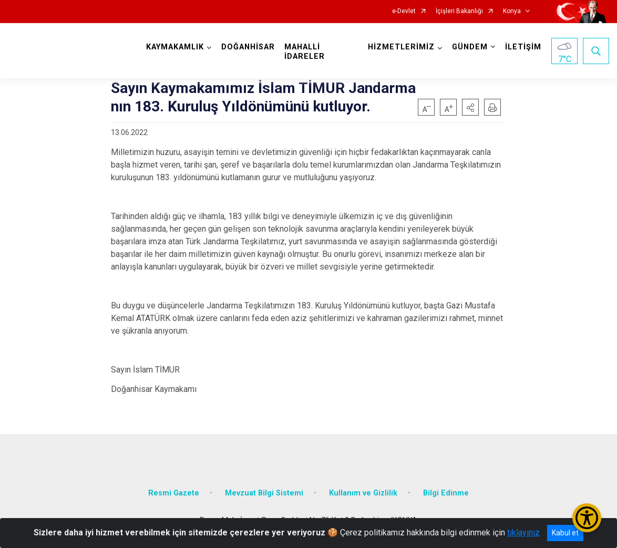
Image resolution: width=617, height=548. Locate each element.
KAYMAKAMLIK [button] (175, 47)
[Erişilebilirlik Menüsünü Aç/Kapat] (586, 517)
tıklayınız (523, 532)
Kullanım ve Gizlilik (363, 493)
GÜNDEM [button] (470, 47)
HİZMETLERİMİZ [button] (401, 47)
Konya (512, 11)
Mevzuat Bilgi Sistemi (264, 493)
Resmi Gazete (173, 493)
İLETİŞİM (523, 47)
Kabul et (565, 533)
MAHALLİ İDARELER (304, 52)
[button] (470, 107)
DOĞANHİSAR (248, 47)
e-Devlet (404, 11)
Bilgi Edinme (446, 493)
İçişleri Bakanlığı (459, 11)
